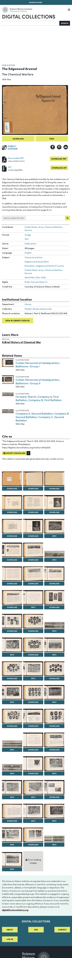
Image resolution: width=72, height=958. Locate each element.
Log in (10, 939)
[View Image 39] (33, 763)
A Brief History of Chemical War (21, 342)
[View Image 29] (12, 692)
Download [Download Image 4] (54, 488)
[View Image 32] (12, 716)
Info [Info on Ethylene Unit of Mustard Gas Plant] (12, 844)
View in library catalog (17, 320)
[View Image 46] (54, 811)
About (10, 929)
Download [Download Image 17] (12, 607)
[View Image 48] (33, 835)
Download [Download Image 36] (33, 749)
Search (64, 23)
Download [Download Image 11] (12, 560)
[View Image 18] (33, 597)
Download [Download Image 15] (33, 583)
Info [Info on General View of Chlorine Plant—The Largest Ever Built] (54, 654)
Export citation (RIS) (14, 453)
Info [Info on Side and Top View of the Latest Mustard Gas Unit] (54, 821)
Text (26, 238)
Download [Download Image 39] (33, 773)
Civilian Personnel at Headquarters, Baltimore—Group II (38, 381)
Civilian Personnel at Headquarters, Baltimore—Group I (38, 364)
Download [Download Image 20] (12, 631)
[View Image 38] (12, 767)
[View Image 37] (54, 740)
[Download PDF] (4, 159)
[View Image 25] (54, 645)
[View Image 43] (54, 787)
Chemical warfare (33, 257)
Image (28, 234)
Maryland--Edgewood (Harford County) (44, 265)
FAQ (36, 929)
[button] (28, 453)
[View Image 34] (54, 716)
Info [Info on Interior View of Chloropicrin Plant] (33, 678)
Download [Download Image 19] (54, 607)
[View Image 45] (33, 811)
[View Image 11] (12, 550)
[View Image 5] (12, 502)
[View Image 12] (33, 550)
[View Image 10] (54, 526)
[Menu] (69, 10)
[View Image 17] (12, 597)
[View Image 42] (33, 787)
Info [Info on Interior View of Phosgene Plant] (33, 821)
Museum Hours (35, 2)
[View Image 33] (33, 716)
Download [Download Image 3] (33, 488)
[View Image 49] (54, 839)
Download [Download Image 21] (33, 631)
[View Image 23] (12, 645)
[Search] (30, 23)
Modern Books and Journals (38, 308)
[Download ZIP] (4, 168)
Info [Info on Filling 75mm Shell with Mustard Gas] (54, 773)
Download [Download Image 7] (54, 512)
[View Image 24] (33, 645)
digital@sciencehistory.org (15, 909)
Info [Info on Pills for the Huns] (12, 869)
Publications (8, 65)
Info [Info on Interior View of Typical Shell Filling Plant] (12, 654)
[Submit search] (67, 218)
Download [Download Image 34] (54, 726)
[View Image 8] (12, 526)
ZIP (9, 167)
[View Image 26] (12, 668)
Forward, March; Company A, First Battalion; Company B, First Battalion (39, 398)
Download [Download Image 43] (54, 797)
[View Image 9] (33, 526)
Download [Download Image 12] (33, 560)
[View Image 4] (54, 479)
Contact (62, 929)
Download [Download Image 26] (12, 678)
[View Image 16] (54, 573)
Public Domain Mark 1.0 (36, 282)
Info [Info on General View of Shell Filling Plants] (54, 560)
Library (28, 304)
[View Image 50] (12, 859)
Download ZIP (59, 167)
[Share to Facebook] (52, 147)
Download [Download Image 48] (33, 844)
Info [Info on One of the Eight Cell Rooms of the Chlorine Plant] (33, 797)
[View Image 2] (12, 479)
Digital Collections (28, 16)
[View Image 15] (33, 573)
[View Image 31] (54, 692)
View (51, 138)
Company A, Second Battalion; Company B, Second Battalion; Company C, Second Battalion (42, 416)
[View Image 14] (12, 573)
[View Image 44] (12, 811)
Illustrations (22, 360)
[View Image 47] (12, 834)
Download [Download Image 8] (12, 536)
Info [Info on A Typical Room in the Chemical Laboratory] (12, 702)
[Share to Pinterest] (59, 147)
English (28, 252)
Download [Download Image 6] (33, 512)
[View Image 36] (33, 740)
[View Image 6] (33, 502)
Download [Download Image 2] (12, 488)
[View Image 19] (54, 597)
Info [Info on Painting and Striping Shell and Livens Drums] (12, 797)
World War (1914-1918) (35, 277)
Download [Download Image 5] (12, 512)
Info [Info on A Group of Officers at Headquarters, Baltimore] (54, 702)
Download (18, 138)
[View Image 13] (54, 554)
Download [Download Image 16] (54, 583)
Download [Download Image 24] (33, 654)
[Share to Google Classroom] (65, 147)
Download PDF (58, 158)
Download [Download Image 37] (54, 749)
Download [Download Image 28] (54, 678)
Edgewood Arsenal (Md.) (37, 261)
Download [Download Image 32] (12, 726)
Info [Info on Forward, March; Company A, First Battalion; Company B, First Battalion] (12, 749)
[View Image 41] (12, 787)
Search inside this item (14, 218)
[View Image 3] (33, 479)
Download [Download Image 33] (33, 726)
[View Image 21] (33, 621)
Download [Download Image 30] (33, 702)
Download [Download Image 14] (12, 583)
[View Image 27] (33, 668)
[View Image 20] (12, 621)
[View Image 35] (12, 743)
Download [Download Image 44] (12, 821)
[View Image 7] (54, 502)
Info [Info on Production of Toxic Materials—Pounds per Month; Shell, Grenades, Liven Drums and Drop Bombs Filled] (33, 607)
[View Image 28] (54, 668)
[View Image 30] (33, 692)
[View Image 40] (54, 763)
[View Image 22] (54, 625)
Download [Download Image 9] (33, 536)
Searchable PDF (16, 158)
